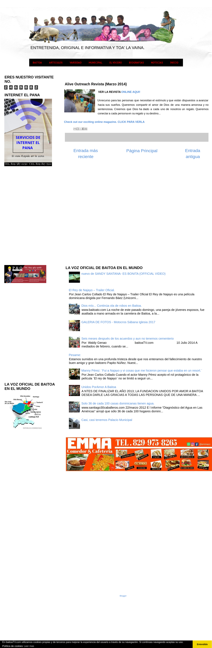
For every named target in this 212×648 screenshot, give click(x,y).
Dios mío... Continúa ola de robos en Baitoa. (111, 305)
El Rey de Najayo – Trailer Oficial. (92, 290)
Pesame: (75, 355)
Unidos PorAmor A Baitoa (98, 387)
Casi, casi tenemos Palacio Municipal (106, 420)
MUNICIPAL (95, 62)
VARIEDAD (76, 62)
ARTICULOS (56, 62)
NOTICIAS (157, 62)
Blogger (123, 596)
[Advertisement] (27, 215)
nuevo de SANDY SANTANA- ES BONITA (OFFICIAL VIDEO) (123, 273)
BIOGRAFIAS (136, 62)
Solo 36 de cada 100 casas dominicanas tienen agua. (118, 403)
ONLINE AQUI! (130, 91)
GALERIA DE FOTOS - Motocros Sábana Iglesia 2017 (118, 322)
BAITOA (37, 62)
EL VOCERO (115, 62)
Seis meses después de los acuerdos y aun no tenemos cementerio (127, 338)
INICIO (174, 62)
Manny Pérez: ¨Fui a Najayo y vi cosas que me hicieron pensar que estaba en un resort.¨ (141, 370)
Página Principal (141, 150)
